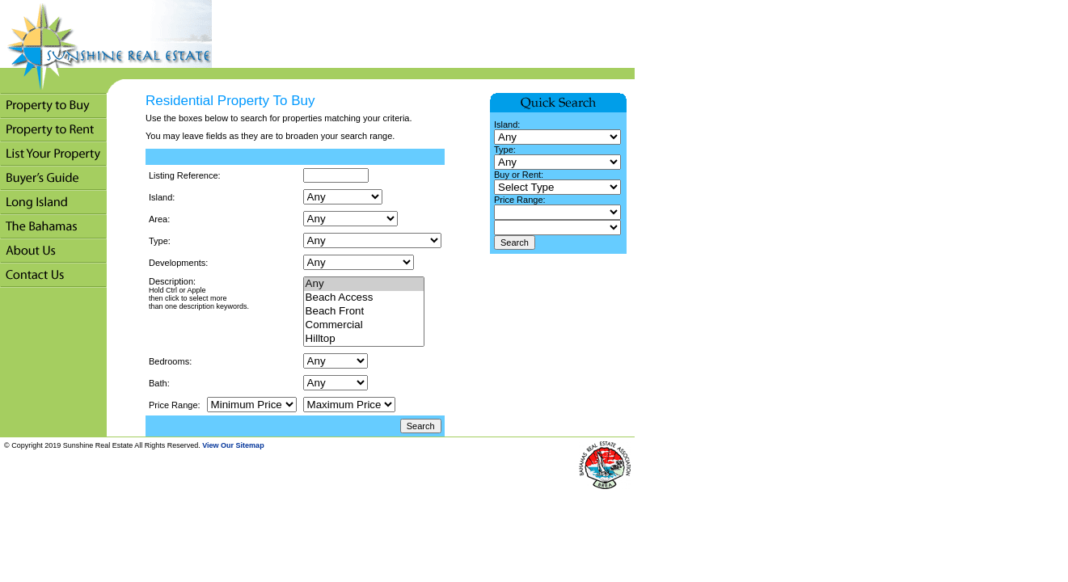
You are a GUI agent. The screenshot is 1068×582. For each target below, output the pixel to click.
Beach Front (364, 311)
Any (364, 284)
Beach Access (364, 298)
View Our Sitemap (233, 445)
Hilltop (364, 339)
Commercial (364, 325)
